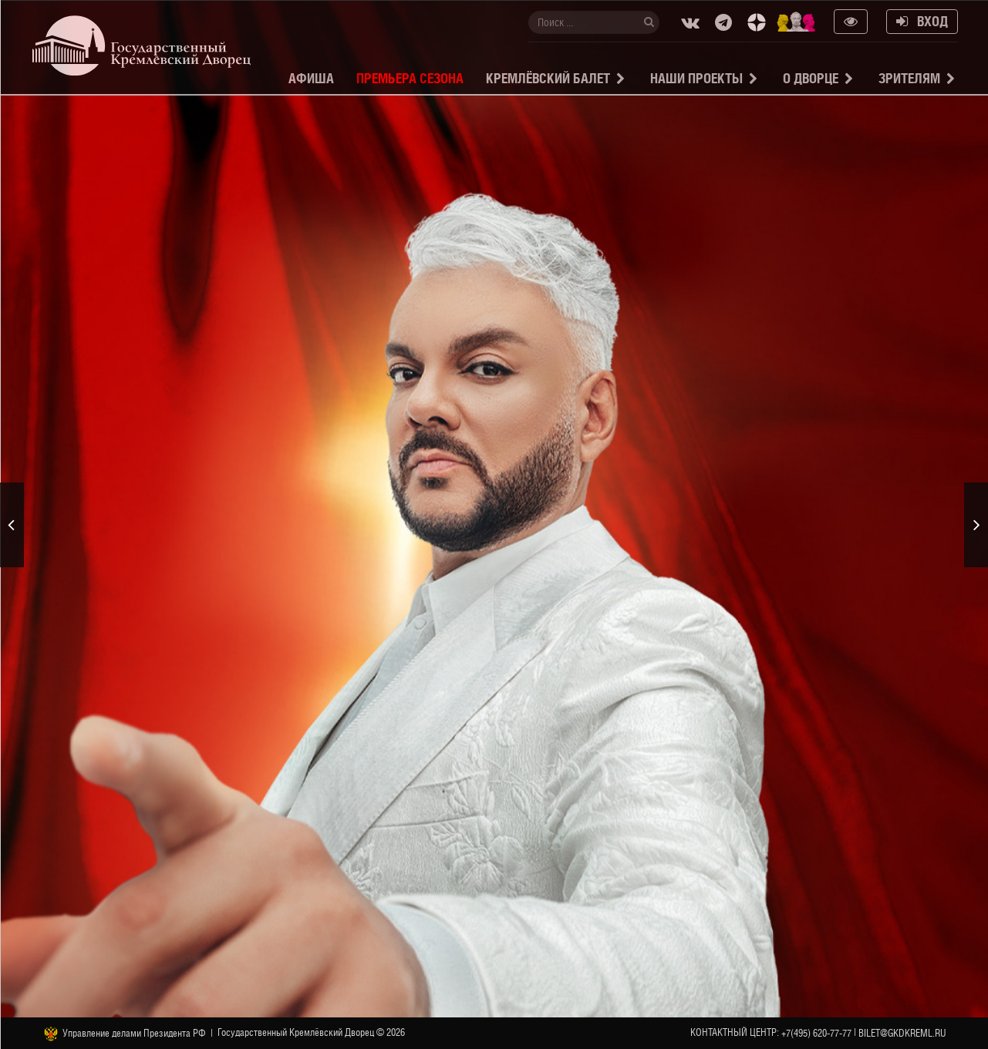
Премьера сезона (410, 78)
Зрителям (909, 78)
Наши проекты (696, 78)
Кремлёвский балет (548, 78)
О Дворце (810, 78)
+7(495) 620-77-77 (816, 1033)
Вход (922, 21)
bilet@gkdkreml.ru (902, 1033)
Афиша (311, 78)
